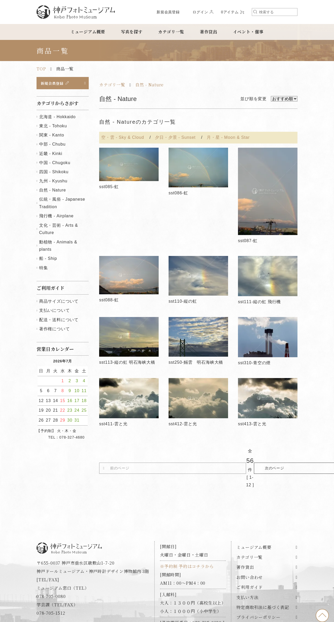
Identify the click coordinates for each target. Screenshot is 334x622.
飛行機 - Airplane (56, 217)
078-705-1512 (51, 585)
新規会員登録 (168, 12)
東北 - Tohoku (53, 127)
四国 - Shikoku (54, 173)
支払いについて (54, 311)
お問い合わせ (249, 549)
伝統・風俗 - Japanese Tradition (62, 204)
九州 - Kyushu (53, 182)
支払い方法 (247, 569)
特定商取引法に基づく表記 (262, 579)
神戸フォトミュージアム (76, 12)
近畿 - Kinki (50, 154)
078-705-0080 (51, 568)
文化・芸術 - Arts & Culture (58, 230)
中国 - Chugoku (54, 163)
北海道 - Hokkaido (57, 118)
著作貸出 (208, 32)
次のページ (262, 454)
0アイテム (230, 12)
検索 (255, 12)
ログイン (200, 12)
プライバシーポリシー (258, 589)
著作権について (54, 329)
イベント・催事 (248, 32)
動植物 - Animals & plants (58, 247)
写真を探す (132, 32)
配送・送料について (59, 320)
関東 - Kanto (51, 136)
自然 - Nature (149, 85)
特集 (43, 268)
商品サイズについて (59, 302)
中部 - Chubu (52, 145)
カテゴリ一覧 (171, 32)
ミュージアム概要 (87, 32)
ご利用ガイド (249, 559)
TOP (41, 69)
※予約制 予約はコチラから (187, 538)
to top (322, 615)
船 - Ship (48, 259)
